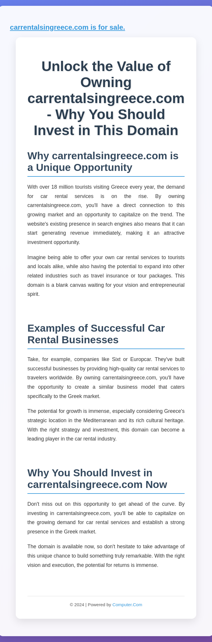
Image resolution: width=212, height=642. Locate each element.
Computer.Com (127, 604)
